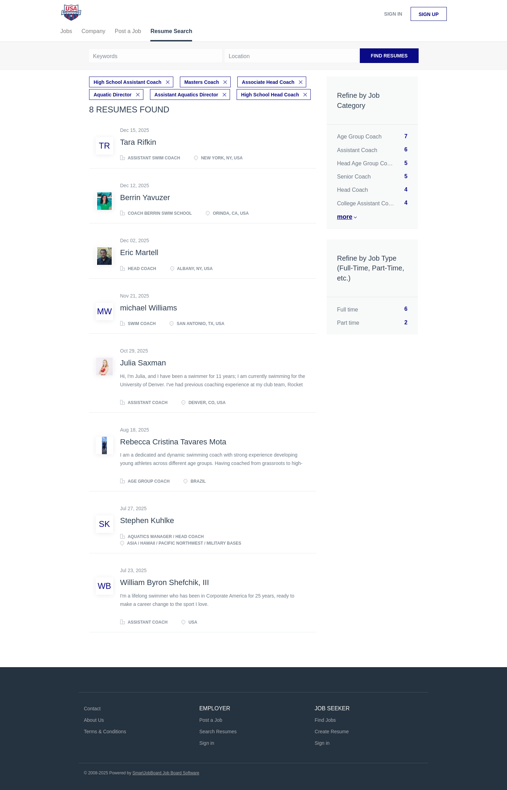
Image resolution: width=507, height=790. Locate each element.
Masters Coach (201, 82)
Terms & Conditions (105, 731)
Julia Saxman (143, 362)
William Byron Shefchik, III (164, 582)
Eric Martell (139, 252)
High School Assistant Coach (127, 82)
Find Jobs (325, 720)
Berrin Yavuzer (145, 197)
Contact (92, 708)
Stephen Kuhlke (147, 520)
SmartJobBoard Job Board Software (166, 773)
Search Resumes (218, 731)
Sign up (429, 14)
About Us (94, 720)
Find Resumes (389, 55)
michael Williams (148, 307)
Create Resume (332, 731)
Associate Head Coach (268, 82)
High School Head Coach (270, 94)
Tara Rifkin (138, 142)
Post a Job (210, 720)
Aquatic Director (113, 94)
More (344, 216)
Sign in (393, 14)
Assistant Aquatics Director (186, 94)
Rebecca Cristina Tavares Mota (173, 441)
